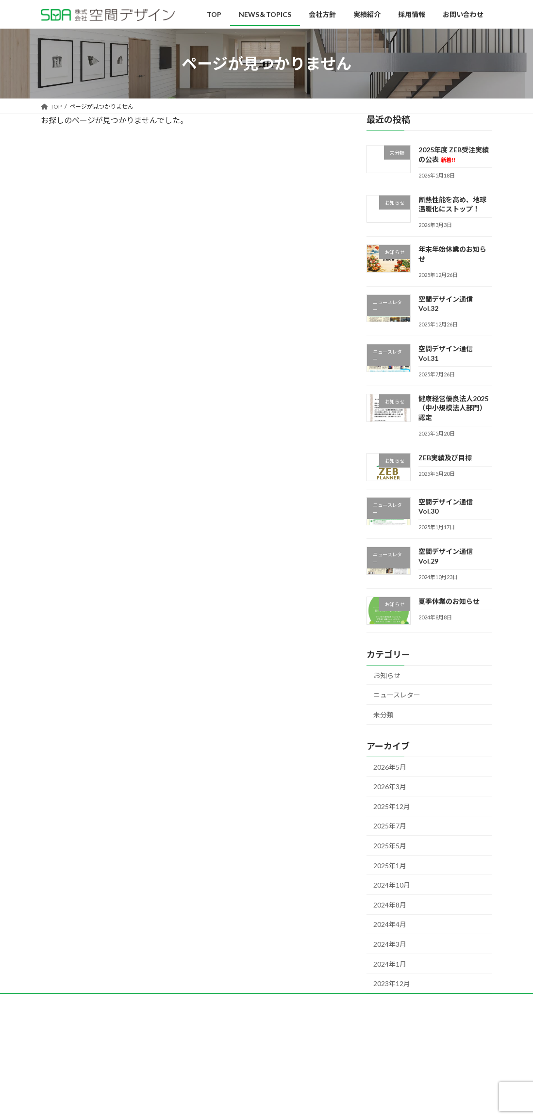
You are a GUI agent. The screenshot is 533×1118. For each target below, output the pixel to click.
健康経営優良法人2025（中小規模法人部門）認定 (453, 407)
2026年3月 (389, 787)
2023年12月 (391, 984)
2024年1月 (389, 964)
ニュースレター (396, 695)
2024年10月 (391, 885)
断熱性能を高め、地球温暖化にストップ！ (452, 204)
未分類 (383, 715)
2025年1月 (389, 865)
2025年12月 (391, 806)
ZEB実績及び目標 (445, 458)
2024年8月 (389, 905)
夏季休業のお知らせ (449, 601)
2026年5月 (389, 767)
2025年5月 (389, 846)
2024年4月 (389, 925)
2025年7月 (389, 826)
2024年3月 (389, 944)
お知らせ (386, 675)
